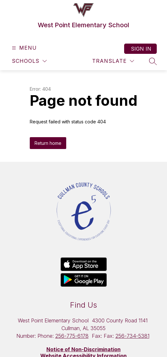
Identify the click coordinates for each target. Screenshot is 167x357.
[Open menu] (23, 48)
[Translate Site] (113, 61)
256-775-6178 (72, 336)
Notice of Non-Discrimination (83, 349)
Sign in (141, 49)
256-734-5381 (132, 336)
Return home (48, 143)
